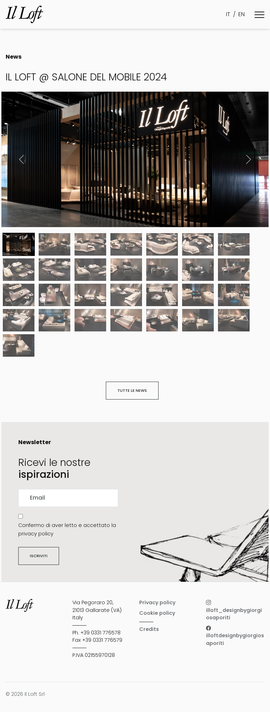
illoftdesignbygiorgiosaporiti (235, 636)
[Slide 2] (90, 244)
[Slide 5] (198, 244)
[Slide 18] (162, 294)
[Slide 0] (18, 244)
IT (228, 14)
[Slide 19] (198, 294)
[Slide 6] (234, 244)
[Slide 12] (198, 269)
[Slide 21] (18, 320)
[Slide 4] (162, 244)
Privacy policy (157, 602)
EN (241, 14)
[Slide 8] (54, 269)
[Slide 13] (234, 269)
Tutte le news (132, 390)
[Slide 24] (126, 320)
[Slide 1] (54, 244)
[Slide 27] (234, 320)
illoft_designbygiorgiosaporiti (234, 610)
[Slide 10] (126, 269)
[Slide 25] (162, 320)
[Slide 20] (234, 294)
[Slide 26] (198, 320)
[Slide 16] (90, 294)
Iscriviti (38, 556)
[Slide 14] (18, 294)
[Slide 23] (90, 320)
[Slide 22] (54, 320)
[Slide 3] (126, 244)
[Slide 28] (18, 345)
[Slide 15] (54, 294)
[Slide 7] (18, 269)
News (13, 57)
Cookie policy (157, 613)
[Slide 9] (90, 269)
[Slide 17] (126, 294)
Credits (149, 629)
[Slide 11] (162, 269)
